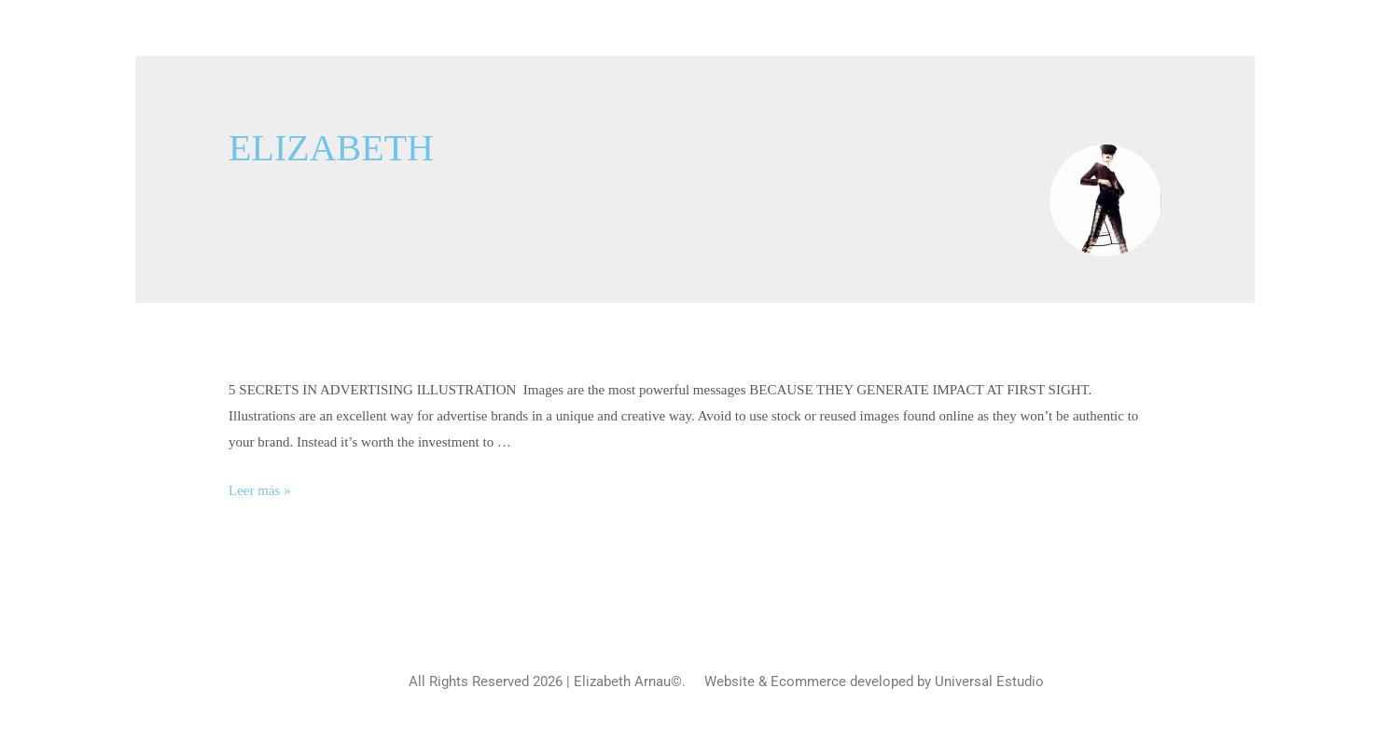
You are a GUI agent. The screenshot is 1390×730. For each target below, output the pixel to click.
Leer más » (260, 490)
